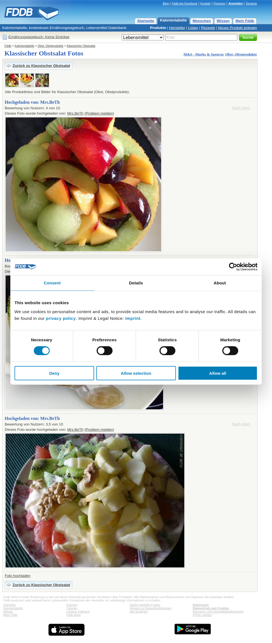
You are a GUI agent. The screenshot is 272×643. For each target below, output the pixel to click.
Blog (166, 3)
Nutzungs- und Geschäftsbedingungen (218, 611)
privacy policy (61, 318)
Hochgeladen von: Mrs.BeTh (32, 102)
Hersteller (177, 28)
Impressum (201, 604)
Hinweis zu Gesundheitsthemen (150, 608)
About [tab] (220, 283)
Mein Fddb (244, 21)
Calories (71, 608)
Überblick (9, 604)
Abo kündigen (139, 611)
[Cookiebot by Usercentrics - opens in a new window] (233, 267)
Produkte (158, 28)
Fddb (7, 45)
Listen (193, 28)
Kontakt (205, 3)
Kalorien (71, 604)
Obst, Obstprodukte (50, 45)
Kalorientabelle (173, 20)
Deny (54, 373)
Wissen (223, 21)
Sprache (251, 3)
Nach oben (241, 108)
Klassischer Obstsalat (81, 45)
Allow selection (136, 373)
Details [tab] (136, 283)
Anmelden (235, 3)
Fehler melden (202, 615)
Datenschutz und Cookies (211, 608)
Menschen (202, 21)
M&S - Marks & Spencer (203, 54)
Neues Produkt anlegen (237, 28)
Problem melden (99, 113)
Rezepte (208, 28)
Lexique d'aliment (78, 611)
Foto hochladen (17, 576)
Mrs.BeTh (75, 113)
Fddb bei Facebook (184, 3)
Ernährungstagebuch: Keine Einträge (39, 37)
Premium (219, 3)
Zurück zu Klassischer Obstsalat (41, 66)
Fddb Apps (73, 615)
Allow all (217, 373)
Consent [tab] (52, 283)
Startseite (145, 21)
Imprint (132, 318)
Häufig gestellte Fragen (145, 604)
